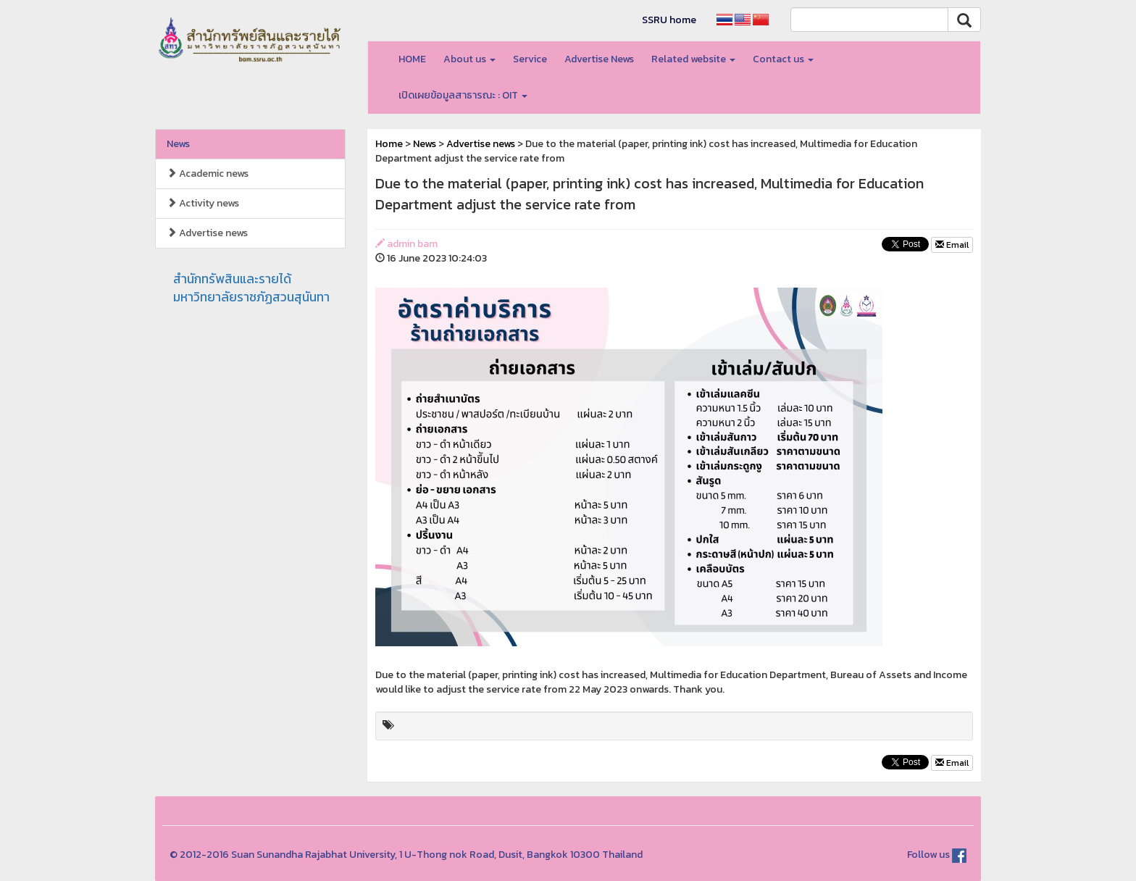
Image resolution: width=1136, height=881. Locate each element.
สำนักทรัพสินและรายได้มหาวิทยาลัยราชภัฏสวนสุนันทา (251, 288)
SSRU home (669, 20)
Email (952, 244)
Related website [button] (693, 59)
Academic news (207, 173)
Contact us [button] (783, 59)
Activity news (203, 203)
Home (389, 143)
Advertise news (207, 233)
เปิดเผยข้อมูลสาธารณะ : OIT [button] (462, 95)
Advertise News (599, 59)
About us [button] (469, 59)
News (178, 143)
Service (530, 59)
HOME (412, 59)
